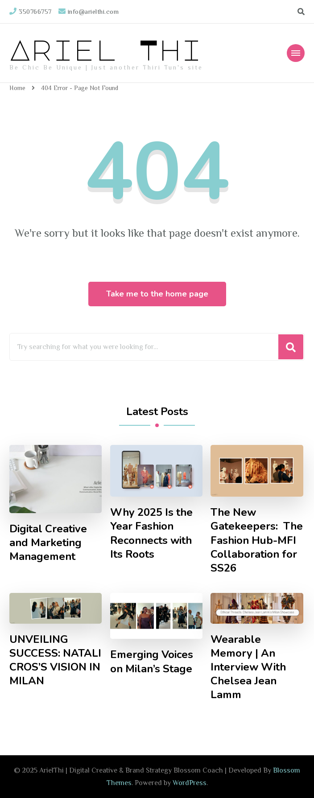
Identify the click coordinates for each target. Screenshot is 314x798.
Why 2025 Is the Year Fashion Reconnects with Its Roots (151, 533)
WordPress (190, 783)
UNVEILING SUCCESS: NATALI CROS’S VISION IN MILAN (55, 660)
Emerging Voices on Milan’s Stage (151, 661)
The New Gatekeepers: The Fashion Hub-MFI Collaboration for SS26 (257, 540)
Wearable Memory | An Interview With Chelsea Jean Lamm (248, 667)
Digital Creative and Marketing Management (48, 543)
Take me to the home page (157, 293)
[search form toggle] (301, 12)
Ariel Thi (105, 49)
